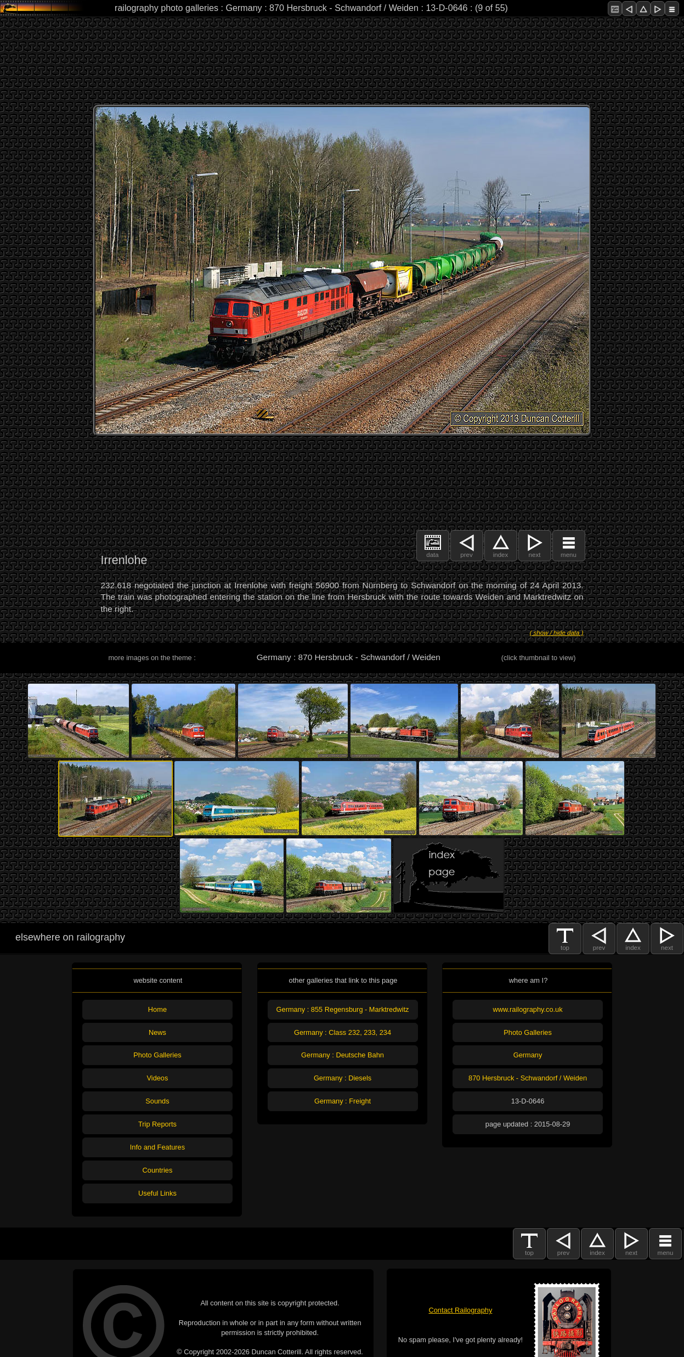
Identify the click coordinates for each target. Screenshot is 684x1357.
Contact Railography (460, 1310)
